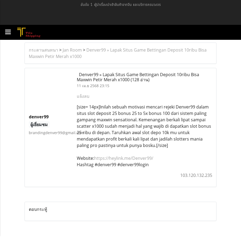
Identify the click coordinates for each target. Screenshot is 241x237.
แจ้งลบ (83, 96)
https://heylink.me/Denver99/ (123, 158)
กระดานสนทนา (43, 50)
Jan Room (72, 50)
